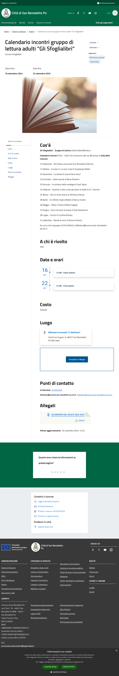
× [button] (116, 651)
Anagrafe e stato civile (39, 567)
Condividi (94, 42)
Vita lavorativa (36, 576)
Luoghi (92, 587)
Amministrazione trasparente (71, 605)
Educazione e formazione (70, 564)
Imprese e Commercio (39, 580)
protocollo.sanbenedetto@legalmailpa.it (17, 646)
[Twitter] (82, 12)
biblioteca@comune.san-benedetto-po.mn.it (95, 394)
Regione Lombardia (9, 3)
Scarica (79, 420)
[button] (59, 672)
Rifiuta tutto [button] (68, 667)
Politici (4, 584)
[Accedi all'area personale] (106, 3)
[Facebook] (76, 12)
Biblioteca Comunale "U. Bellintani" (64, 332)
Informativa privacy (67, 613)
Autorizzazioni (65, 584)
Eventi (31, 31)
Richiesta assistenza (39, 617)
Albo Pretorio (65, 609)
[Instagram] (94, 12)
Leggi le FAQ (35, 613)
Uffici (3, 576)
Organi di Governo (8, 567)
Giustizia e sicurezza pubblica (71, 568)
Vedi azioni (95, 47)
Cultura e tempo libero (39, 572)
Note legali (64, 617)
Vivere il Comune (19, 31)
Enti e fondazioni (8, 580)
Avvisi (91, 576)
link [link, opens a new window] (82, 662)
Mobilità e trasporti (38, 588)
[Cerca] (115, 13)
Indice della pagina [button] (14, 141)
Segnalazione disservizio (40, 609)
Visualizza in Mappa (77, 359)
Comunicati (93, 572)
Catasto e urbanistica (39, 584)
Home (6, 31)
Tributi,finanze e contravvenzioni (73, 572)
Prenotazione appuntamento (42, 605)
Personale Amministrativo (11, 588)
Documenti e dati (8, 593)
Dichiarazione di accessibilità (71, 622)
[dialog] (59, 662)
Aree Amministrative (9, 572)
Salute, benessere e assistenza (72, 580)
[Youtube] (88, 12)
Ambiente (64, 576)
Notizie (92, 567)
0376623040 (57, 390)
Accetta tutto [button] (50, 667)
